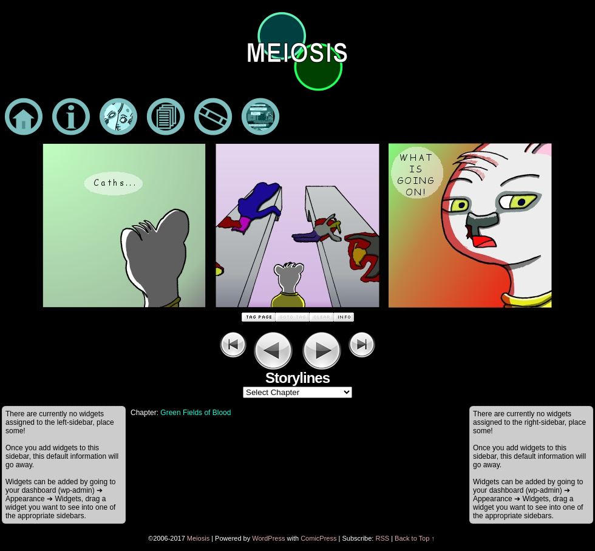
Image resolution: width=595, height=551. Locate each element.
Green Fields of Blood (195, 412)
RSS (382, 538)
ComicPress (318, 538)
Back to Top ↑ (415, 538)
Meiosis (198, 538)
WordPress (268, 538)
